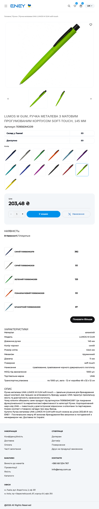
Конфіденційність (13, 436)
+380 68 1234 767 (60, 463)
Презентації (10, 467)
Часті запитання (12, 449)
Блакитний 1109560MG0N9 (27, 307)
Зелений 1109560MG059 (26, 279)
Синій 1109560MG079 (24, 252)
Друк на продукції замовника (67, 449)
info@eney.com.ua (61, 469)
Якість (7, 471)
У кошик (43, 214)
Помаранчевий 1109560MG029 (29, 293)
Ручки (15, 16)
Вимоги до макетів (14, 463)
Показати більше (82, 319)
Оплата (8, 445)
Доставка (9, 440)
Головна (7, 16)
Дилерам (56, 436)
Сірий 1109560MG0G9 (24, 265)
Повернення (58, 445)
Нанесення (76, 214)
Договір (56, 440)
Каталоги (9, 475)
